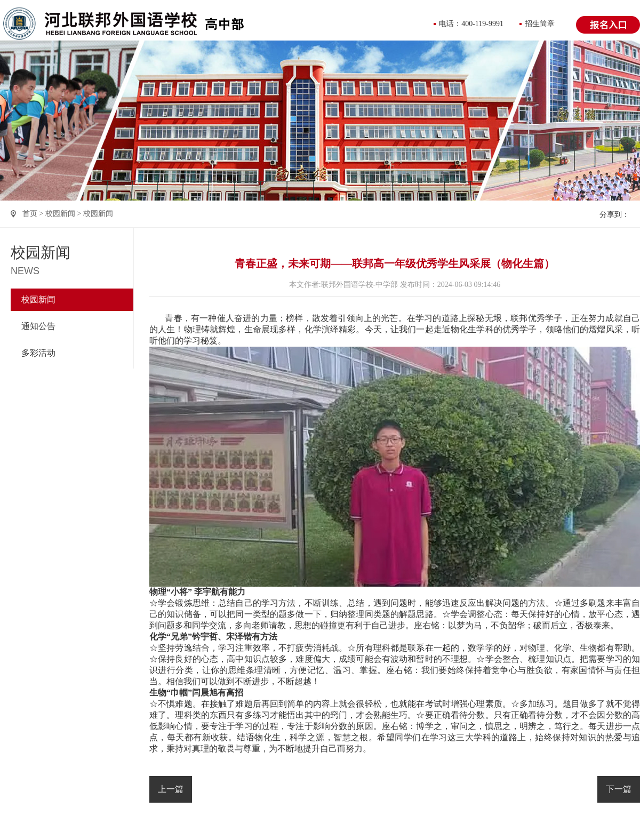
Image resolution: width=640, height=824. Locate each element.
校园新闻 (60, 214)
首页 (29, 214)
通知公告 (38, 326)
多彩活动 (38, 352)
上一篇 (170, 789)
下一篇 (618, 789)
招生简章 (540, 24)
